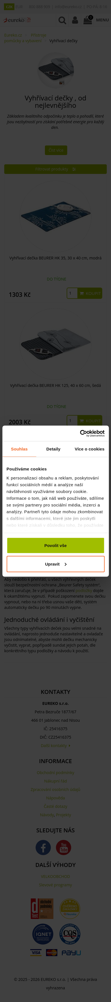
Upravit (55, 563)
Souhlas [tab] (19, 449)
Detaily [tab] (53, 449)
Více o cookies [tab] (90, 449)
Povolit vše (55, 545)
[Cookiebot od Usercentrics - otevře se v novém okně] (80, 433)
